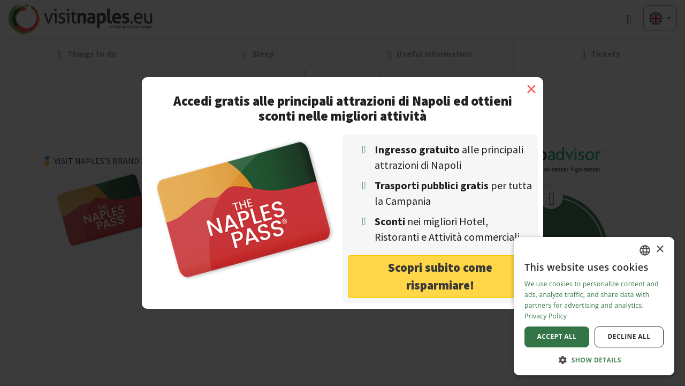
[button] (594, 359)
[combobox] (645, 250)
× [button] (660, 250)
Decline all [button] (629, 336)
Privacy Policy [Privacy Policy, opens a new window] (545, 316)
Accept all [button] (557, 336)
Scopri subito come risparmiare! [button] (440, 276)
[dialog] (594, 306)
